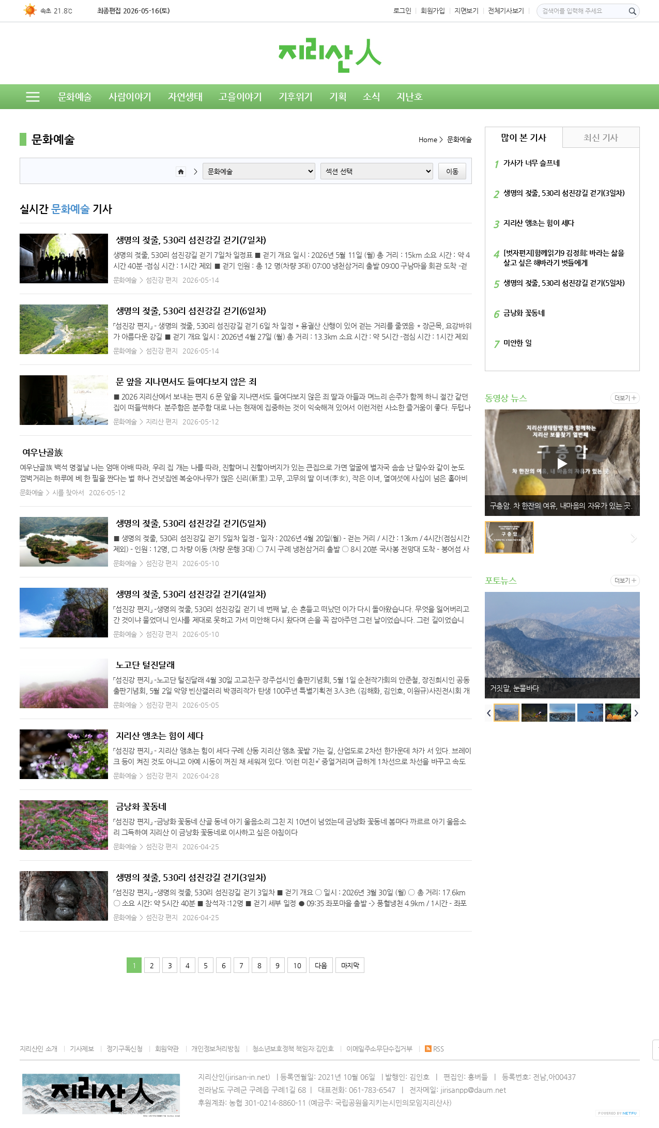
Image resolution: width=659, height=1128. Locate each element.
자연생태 (185, 96)
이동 (452, 171)
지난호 (409, 96)
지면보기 (466, 10)
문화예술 (75, 96)
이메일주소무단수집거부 (379, 1048)
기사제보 (82, 1048)
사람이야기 (130, 96)
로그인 (402, 10)
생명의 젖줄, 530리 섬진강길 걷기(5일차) (191, 523)
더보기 (622, 398)
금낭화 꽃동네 (141, 806)
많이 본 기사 (523, 137)
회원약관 (167, 1048)
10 (297, 965)
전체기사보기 (506, 10)
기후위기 (296, 96)
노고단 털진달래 (145, 665)
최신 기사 (601, 137)
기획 (337, 96)
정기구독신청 (124, 1048)
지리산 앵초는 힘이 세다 (160, 735)
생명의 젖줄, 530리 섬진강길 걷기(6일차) (191, 311)
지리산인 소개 (38, 1048)
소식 (371, 96)
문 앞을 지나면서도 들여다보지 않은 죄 (186, 381)
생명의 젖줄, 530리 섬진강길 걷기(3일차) (191, 877)
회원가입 (433, 10)
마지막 (350, 965)
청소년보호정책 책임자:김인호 (293, 1048)
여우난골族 (42, 452)
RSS (434, 1048)
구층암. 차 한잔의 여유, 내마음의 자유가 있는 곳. (561, 505)
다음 (321, 965)
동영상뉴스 (49, 121)
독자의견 (104, 121)
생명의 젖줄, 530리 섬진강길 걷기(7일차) (191, 240)
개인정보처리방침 (215, 1048)
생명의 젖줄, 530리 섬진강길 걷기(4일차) (191, 594)
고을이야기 (240, 96)
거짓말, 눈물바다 (515, 688)
